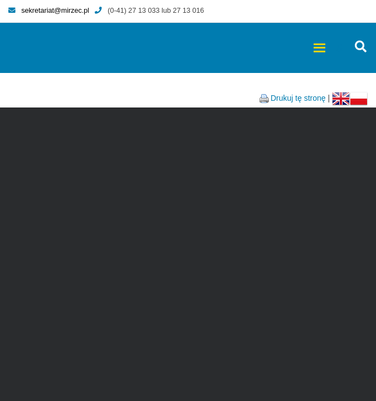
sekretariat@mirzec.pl (48, 10)
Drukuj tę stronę (298, 98)
